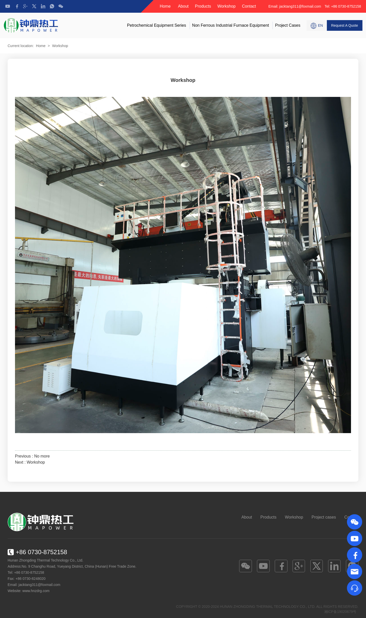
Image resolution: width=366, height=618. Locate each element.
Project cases (287, 25)
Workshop (226, 6)
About (183, 6)
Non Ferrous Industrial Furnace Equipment (230, 25)
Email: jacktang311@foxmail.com (295, 6)
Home (165, 6)
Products (203, 6)
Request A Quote (344, 25)
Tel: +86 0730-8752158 (343, 6)
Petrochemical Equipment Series (156, 25)
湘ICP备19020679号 (340, 612)
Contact (249, 6)
